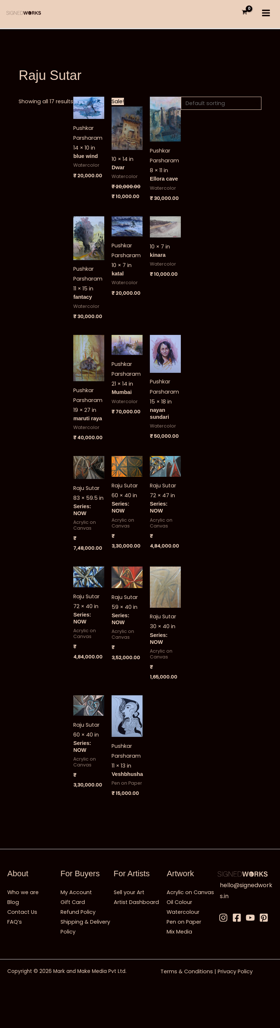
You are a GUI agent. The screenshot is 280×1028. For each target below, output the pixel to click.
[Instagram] (223, 917)
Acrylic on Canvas (190, 892)
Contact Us (22, 912)
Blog (13, 902)
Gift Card (73, 902)
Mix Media (179, 931)
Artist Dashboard (136, 902)
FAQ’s (14, 921)
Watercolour (183, 912)
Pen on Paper (184, 921)
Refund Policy (78, 912)
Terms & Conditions (186, 971)
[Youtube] (250, 917)
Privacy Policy (235, 971)
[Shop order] (221, 102)
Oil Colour (179, 902)
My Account (76, 892)
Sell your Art (129, 892)
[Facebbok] (236, 917)
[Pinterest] (263, 917)
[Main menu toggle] (266, 13)
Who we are (23, 892)
